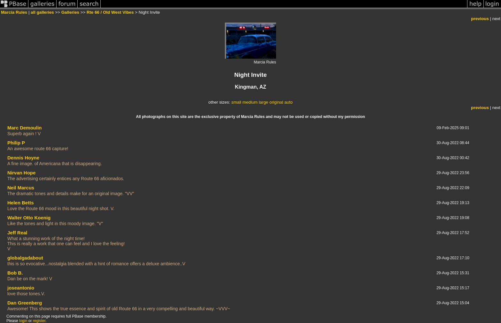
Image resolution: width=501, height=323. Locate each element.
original (276, 102)
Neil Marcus (20, 187)
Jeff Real (17, 232)
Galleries (70, 12)
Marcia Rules (14, 12)
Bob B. (15, 272)
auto (288, 102)
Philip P (16, 142)
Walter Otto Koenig (28, 217)
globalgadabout (25, 258)
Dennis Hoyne (23, 157)
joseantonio (20, 287)
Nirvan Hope (21, 172)
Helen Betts (20, 202)
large (263, 102)
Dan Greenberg (24, 302)
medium (250, 102)
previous (480, 18)
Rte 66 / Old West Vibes (110, 12)
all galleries (42, 12)
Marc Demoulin (24, 127)
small (236, 102)
